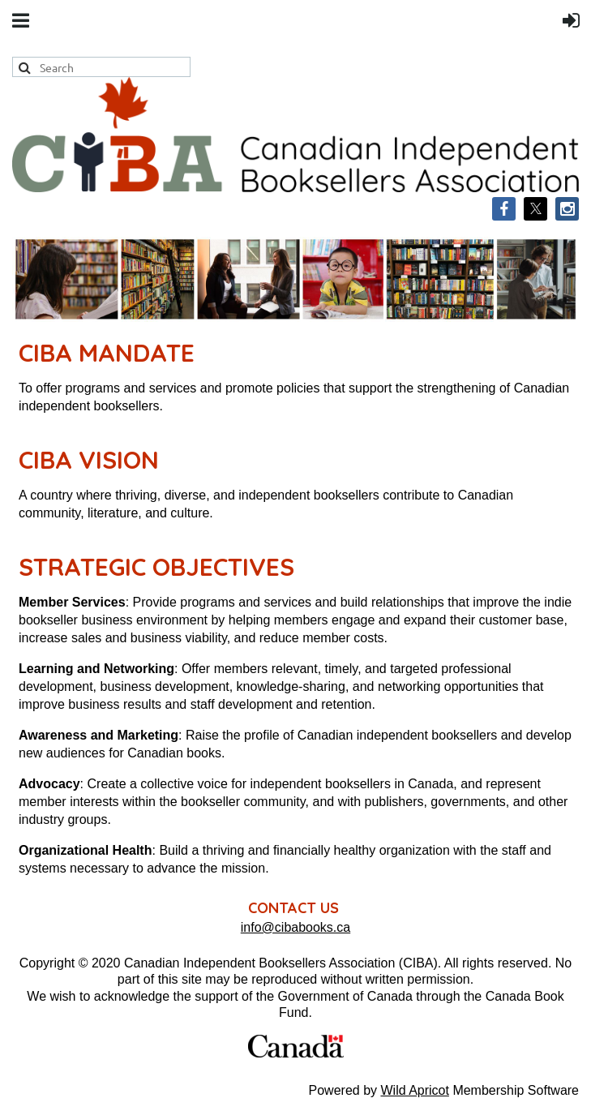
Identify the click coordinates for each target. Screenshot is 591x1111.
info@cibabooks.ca (295, 927)
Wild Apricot (414, 1090)
